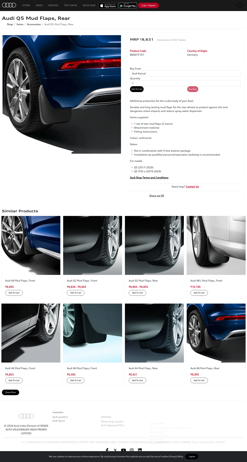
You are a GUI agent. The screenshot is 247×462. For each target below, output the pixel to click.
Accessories (34, 24)
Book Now (89, 5)
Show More (10, 392)
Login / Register (148, 5)
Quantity (135, 78)
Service (53, 5)
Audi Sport (58, 433)
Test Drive (70, 5)
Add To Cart (136, 89)
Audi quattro (60, 429)
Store (26, 5)
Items (20, 24)
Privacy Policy (176, 456)
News (39, 5)
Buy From (135, 68)
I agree (192, 456)
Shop (10, 24)
